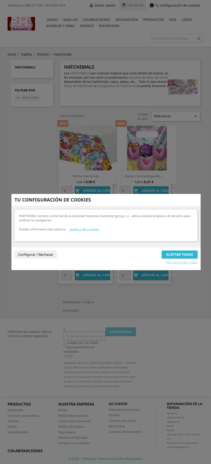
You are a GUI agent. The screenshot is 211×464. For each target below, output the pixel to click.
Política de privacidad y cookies (182, 262)
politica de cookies (84, 229)
